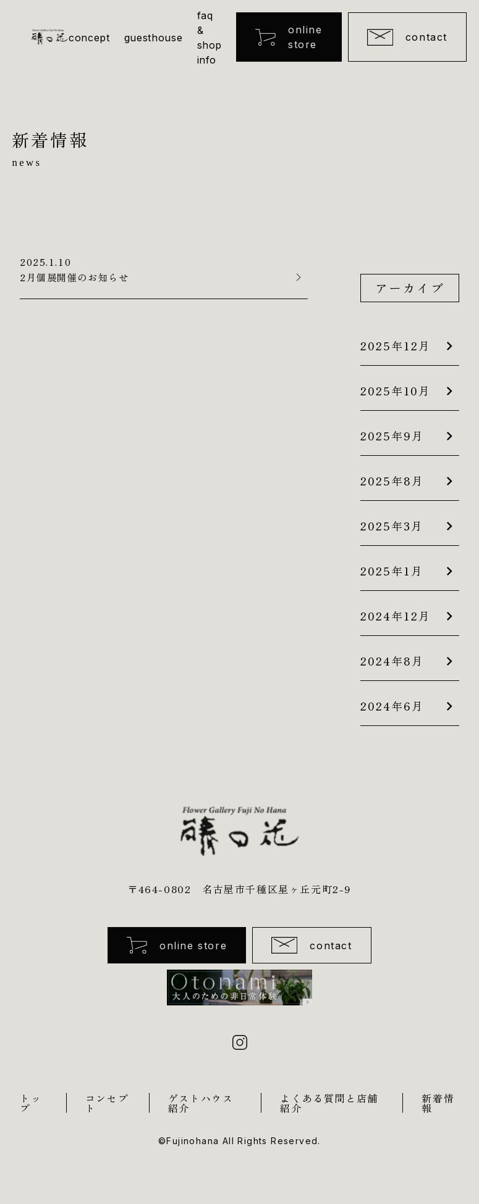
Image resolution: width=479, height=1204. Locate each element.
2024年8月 (392, 661)
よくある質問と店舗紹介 (329, 1104)
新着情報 (438, 1104)
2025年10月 (395, 390)
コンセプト (107, 1104)
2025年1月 (391, 571)
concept (89, 37)
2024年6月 (392, 706)
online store (288, 37)
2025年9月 (392, 435)
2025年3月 (391, 525)
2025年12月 (395, 345)
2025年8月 (392, 480)
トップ (30, 1104)
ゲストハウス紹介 (201, 1104)
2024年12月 (395, 616)
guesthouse (153, 37)
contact (407, 37)
